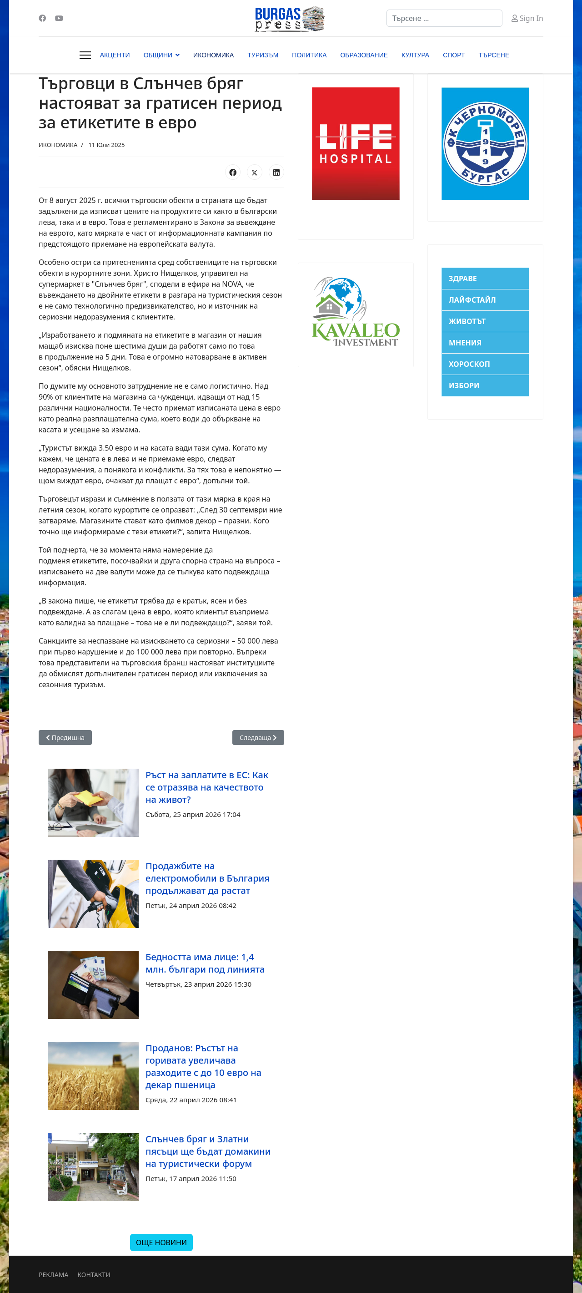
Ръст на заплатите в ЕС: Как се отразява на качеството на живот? (207, 787)
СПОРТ (454, 55)
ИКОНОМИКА (213, 55)
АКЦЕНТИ (115, 55)
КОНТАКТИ (93, 1274)
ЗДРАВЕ (463, 279)
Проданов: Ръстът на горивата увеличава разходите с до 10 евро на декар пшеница (203, 1066)
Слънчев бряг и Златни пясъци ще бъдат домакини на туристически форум (208, 1151)
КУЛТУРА (415, 55)
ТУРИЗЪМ (262, 55)
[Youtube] (59, 18)
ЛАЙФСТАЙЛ (472, 300)
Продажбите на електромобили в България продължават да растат (208, 878)
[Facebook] (42, 18)
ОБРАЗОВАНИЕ (364, 55)
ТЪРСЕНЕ (494, 55)
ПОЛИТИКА (309, 55)
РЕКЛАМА (53, 1274)
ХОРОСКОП (469, 364)
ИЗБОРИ (464, 385)
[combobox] (444, 18)
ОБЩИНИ (158, 55)
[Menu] (85, 55)
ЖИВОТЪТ (467, 321)
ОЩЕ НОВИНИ (161, 1242)
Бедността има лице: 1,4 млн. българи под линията (205, 963)
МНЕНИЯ (465, 343)
